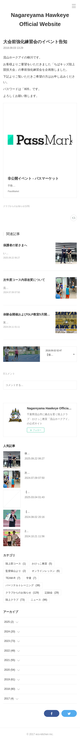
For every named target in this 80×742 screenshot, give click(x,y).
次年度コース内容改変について (24, 280)
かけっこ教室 (42, 564)
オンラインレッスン (46, 571)
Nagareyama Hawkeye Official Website (40, 19)
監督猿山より (16, 571)
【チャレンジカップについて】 (42, 492)
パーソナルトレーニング (23, 586)
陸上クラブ (15, 600)
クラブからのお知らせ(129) (16, 206)
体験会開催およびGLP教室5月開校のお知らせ (34, 315)
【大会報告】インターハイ (40, 512)
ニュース (39, 600)
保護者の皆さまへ (15, 245)
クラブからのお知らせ (22, 593)
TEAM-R (13, 579)
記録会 (52, 593)
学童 (31, 579)
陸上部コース (16, 564)
